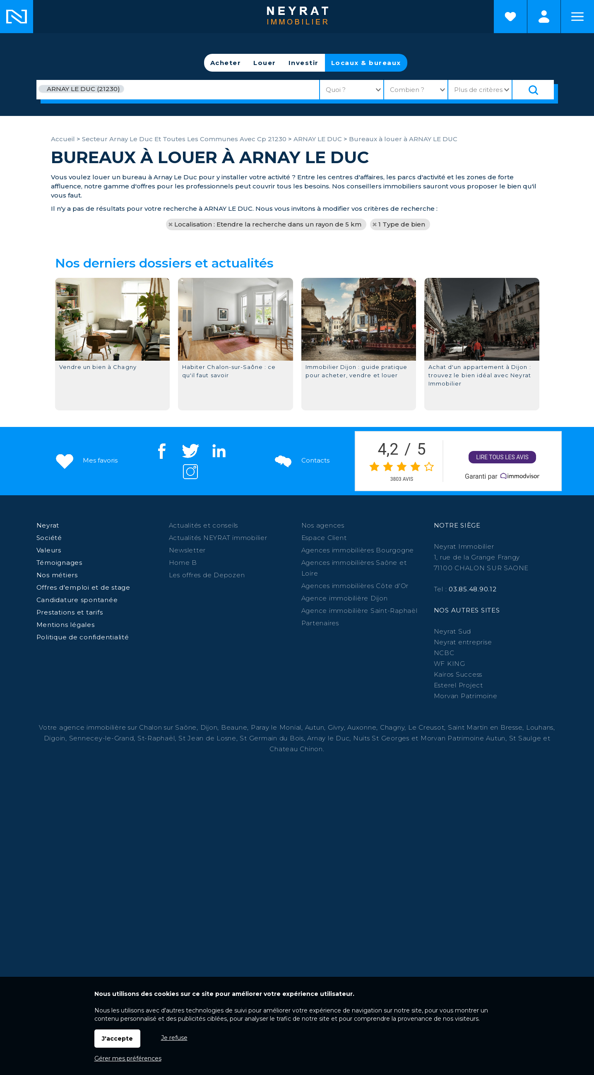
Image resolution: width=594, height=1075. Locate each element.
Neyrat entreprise (463, 642)
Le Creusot (426, 727)
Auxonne (361, 727)
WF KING (449, 664)
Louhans (539, 727)
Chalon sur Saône (168, 727)
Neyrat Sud (452, 631)
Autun (315, 727)
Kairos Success (458, 674)
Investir (304, 63)
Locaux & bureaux (366, 63)
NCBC (444, 653)
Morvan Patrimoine (466, 696)
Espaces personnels (543, 16)
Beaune (234, 727)
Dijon (209, 727)
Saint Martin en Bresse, (486, 727)
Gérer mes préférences (127, 1058)
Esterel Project (458, 685)
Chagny (392, 727)
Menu (577, 16)
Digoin (55, 738)
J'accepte (117, 1038)
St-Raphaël (156, 738)
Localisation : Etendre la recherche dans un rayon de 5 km (267, 224)
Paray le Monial (276, 727)
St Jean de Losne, (209, 738)
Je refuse (174, 1037)
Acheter (225, 63)
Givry (336, 727)
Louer (264, 63)
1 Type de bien (401, 224)
